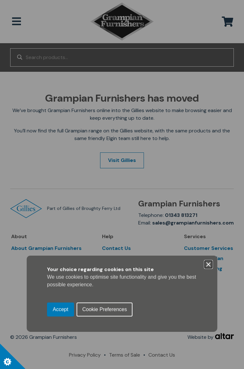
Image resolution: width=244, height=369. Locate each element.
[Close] (208, 155)
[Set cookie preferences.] (12, 356)
